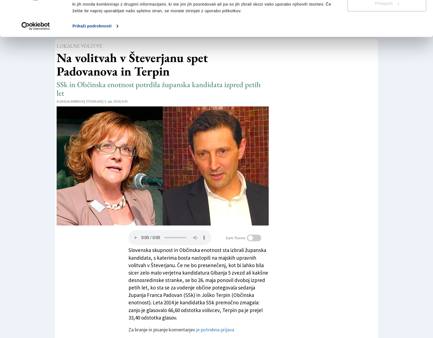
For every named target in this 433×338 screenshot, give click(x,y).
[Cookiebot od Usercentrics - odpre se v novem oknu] (36, 55)
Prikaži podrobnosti (92, 55)
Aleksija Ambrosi (70, 101)
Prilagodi (387, 32)
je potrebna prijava (215, 329)
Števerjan (94, 101)
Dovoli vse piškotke (387, 14)
